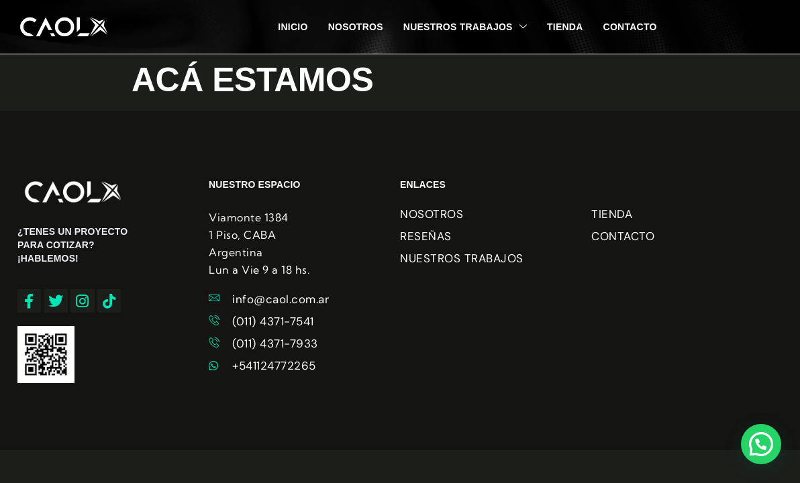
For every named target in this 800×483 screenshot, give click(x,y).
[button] (761, 444)
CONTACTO (630, 26)
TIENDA (565, 26)
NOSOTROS (355, 26)
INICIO (292, 26)
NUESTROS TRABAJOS (465, 26)
